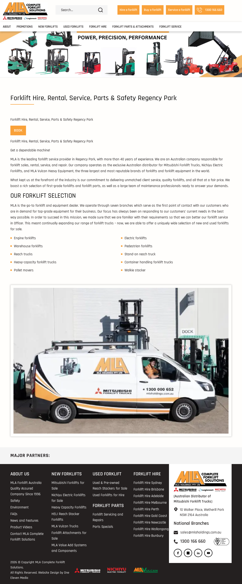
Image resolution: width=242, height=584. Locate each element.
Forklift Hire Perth (146, 509)
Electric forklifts (136, 238)
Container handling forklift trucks (149, 262)
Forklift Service (170, 27)
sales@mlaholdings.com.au (200, 532)
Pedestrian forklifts (138, 246)
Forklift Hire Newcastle (150, 522)
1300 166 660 (209, 10)
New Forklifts (48, 27)
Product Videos (21, 527)
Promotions (25, 27)
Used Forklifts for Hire (108, 495)
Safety (15, 501)
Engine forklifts (25, 238)
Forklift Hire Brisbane (149, 489)
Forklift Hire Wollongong (151, 529)
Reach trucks (23, 254)
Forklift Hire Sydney (148, 483)
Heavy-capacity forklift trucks (35, 262)
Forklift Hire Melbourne (150, 502)
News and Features (24, 520)
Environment (19, 507)
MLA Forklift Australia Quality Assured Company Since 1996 (26, 488)
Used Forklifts (73, 27)
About (7, 27)
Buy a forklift (152, 10)
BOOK (18, 130)
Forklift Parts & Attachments (133, 27)
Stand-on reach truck (140, 254)
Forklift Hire (98, 27)
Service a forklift (179, 10)
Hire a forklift (128, 10)
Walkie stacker (135, 270)
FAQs (13, 514)
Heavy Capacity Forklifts (69, 507)
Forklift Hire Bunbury (149, 535)
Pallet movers (24, 270)
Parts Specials (103, 526)
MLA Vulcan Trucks (65, 526)
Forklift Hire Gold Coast (150, 516)
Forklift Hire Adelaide (149, 496)
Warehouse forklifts (28, 246)
